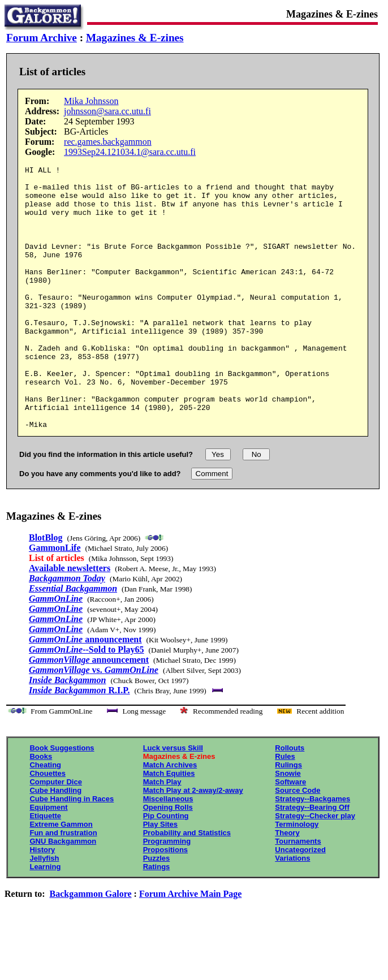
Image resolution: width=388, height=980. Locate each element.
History (42, 902)
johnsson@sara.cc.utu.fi (107, 111)
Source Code (297, 843)
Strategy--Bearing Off (312, 860)
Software (290, 834)
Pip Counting (166, 868)
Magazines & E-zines (135, 38)
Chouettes (47, 826)
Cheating (45, 817)
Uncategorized (300, 902)
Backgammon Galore (91, 946)
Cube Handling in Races (71, 851)
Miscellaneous (168, 851)
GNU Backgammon (62, 894)
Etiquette (45, 868)
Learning (45, 919)
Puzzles (156, 910)
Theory (287, 885)
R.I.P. (79, 743)
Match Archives (170, 817)
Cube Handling (55, 843)
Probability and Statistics (187, 885)
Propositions (165, 902)
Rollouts (289, 800)
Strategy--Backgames (312, 851)
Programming (167, 894)
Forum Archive (41, 38)
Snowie (288, 826)
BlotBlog (46, 590)
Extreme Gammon (60, 877)
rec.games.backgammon (108, 141)
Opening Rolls (168, 860)
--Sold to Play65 (86, 702)
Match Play (162, 834)
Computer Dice (55, 834)
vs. (93, 722)
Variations (292, 910)
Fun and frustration (63, 885)
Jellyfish (44, 910)
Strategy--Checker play (315, 868)
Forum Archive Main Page (190, 946)
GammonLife (55, 600)
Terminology (296, 877)
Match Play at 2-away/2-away (193, 843)
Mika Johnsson (91, 101)
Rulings (288, 817)
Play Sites (160, 877)
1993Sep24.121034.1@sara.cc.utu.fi (130, 152)
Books (40, 809)
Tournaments (298, 894)
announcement (85, 692)
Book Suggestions (61, 800)
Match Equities (169, 826)
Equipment (48, 860)
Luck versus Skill (173, 800)
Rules (285, 809)
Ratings (156, 919)
